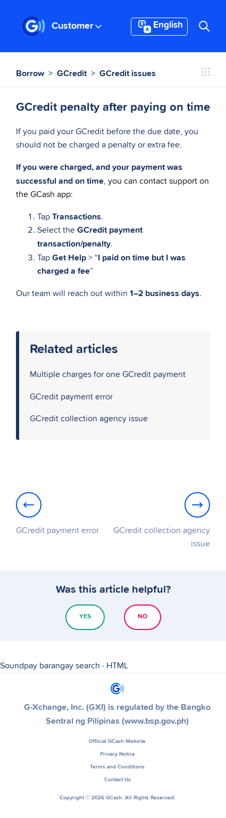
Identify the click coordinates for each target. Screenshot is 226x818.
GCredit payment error (71, 396)
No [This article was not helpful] (142, 617)
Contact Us (117, 779)
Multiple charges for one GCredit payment (108, 374)
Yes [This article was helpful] (85, 617)
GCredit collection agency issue (89, 418)
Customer (77, 26)
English (159, 26)
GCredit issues (127, 73)
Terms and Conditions (117, 767)
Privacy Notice (117, 754)
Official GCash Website (117, 741)
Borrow (30, 73)
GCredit (72, 73)
